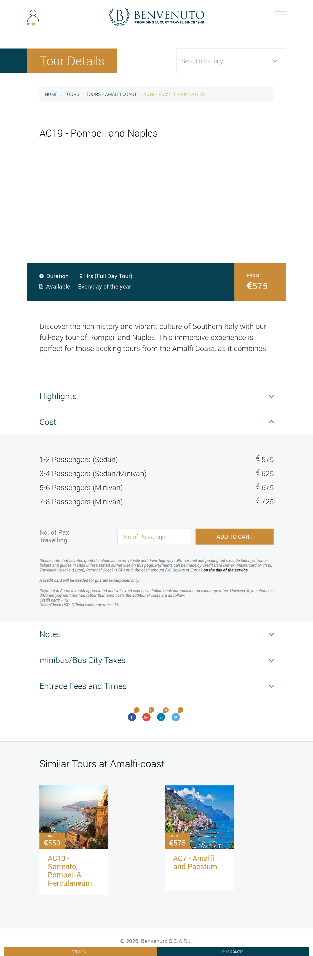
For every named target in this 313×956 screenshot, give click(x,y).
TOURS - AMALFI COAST (111, 94)
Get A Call (80, 951)
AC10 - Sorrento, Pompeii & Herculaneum (70, 870)
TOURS (72, 94)
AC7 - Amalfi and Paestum (195, 862)
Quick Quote (232, 951)
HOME (51, 94)
